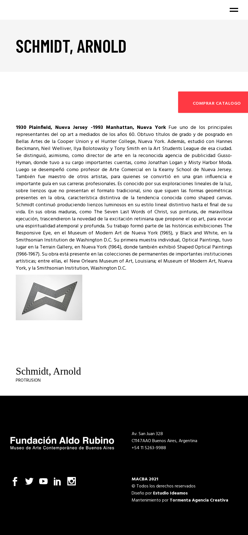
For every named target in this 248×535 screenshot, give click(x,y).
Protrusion (28, 380)
